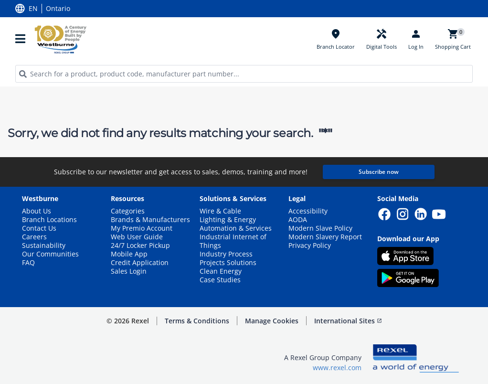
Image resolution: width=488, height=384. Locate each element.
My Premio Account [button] (141, 228)
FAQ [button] (28, 262)
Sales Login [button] (129, 271)
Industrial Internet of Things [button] (233, 241)
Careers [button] (34, 237)
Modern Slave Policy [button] (320, 228)
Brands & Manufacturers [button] (150, 219)
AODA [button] (297, 219)
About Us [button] (36, 211)
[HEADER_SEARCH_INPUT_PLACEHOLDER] (244, 74)
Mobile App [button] (129, 254)
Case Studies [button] (220, 280)
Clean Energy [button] (221, 271)
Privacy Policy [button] (309, 245)
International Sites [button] (348, 320)
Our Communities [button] (50, 254)
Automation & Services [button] (236, 228)
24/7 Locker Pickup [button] (140, 245)
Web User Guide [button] (137, 237)
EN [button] (33, 8)
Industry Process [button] (226, 254)
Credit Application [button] (140, 262)
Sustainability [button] (43, 245)
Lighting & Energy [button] (228, 219)
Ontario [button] (58, 8)
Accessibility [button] (308, 211)
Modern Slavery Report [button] (325, 237)
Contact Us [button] (39, 228)
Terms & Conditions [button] (197, 320)
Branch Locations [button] (49, 219)
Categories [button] (128, 211)
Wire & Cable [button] (220, 211)
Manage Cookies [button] (271, 320)
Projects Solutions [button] (228, 262)
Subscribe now (379, 172)
